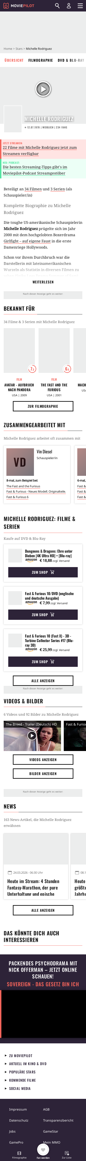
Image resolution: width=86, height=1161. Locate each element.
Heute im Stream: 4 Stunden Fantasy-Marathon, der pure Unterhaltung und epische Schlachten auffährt (33, 887)
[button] (19, 1155)
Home (8, 49)
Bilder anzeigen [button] (43, 773)
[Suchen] (57, 5)
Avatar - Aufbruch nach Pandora (19, 387)
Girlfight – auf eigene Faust (27, 241)
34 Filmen (33, 188)
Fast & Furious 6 (17, 497)
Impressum (18, 1109)
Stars (19, 49)
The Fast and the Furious (54, 387)
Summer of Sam (63, 275)
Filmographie (40, 60)
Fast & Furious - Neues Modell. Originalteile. (36, 491)
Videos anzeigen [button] (43, 759)
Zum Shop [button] (43, 572)
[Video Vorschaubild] (32, 736)
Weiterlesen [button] (43, 281)
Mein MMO (51, 1142)
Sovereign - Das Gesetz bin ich (43, 984)
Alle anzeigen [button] (43, 680)
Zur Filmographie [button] (43, 406)
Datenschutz (18, 1120)
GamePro (16, 1142)
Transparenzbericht (58, 1120)
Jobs (12, 1131)
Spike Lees (25, 275)
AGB (46, 1109)
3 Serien (57, 188)
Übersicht (14, 60)
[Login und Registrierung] (69, 5)
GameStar (50, 1131)
